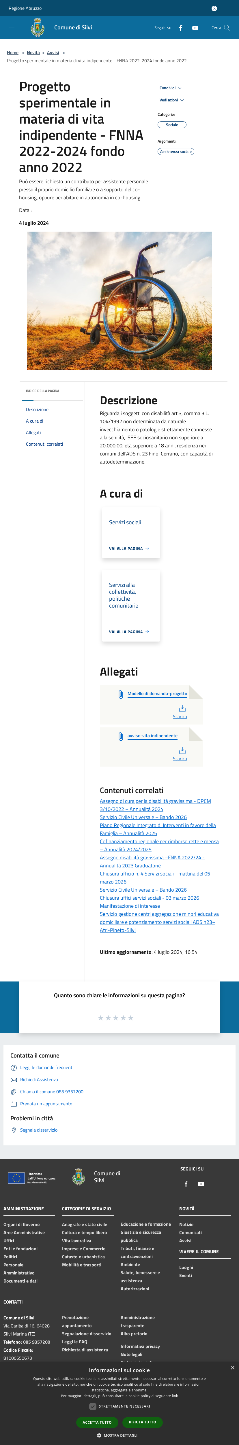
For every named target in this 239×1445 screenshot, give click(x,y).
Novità (33, 52)
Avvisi (53, 52)
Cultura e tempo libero (84, 1232)
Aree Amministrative (24, 1232)
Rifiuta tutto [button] (142, 1422)
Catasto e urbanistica (83, 1256)
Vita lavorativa (76, 1240)
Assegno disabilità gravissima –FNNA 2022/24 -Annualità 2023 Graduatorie (152, 861)
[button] (119, 1435)
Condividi (171, 88)
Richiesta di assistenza (85, 1349)
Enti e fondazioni (20, 1248)
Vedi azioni (173, 100)
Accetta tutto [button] (97, 1422)
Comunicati (190, 1232)
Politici (10, 1256)
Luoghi (186, 1267)
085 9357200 (36, 1341)
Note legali (131, 1354)
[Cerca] (226, 27)
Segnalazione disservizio (86, 1333)
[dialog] (119, 1403)
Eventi (185, 1275)
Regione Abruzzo (25, 8)
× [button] (232, 1368)
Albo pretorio (134, 1333)
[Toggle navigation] (11, 27)
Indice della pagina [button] (42, 391)
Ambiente (130, 1264)
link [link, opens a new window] (175, 1395)
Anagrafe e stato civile (84, 1224)
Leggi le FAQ (74, 1341)
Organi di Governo (21, 1224)
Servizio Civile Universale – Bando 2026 (143, 817)
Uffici (8, 1240)
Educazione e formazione (146, 1224)
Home (12, 52)
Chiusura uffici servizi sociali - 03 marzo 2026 (149, 898)
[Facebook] (178, 27)
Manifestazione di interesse (130, 906)
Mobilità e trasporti (81, 1264)
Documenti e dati (20, 1280)
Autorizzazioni (135, 1288)
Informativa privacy (140, 1346)
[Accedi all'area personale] (214, 8)
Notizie (186, 1224)
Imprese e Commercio (84, 1248)
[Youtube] (193, 27)
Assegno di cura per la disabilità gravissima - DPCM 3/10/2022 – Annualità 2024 (155, 805)
